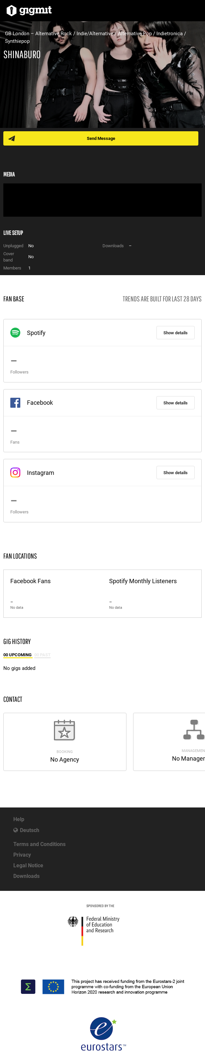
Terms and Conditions (39, 844)
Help (18, 819)
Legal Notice (28, 865)
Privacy (22, 855)
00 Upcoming (18, 654)
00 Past (42, 654)
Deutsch (29, 830)
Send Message (101, 138)
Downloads (26, 876)
